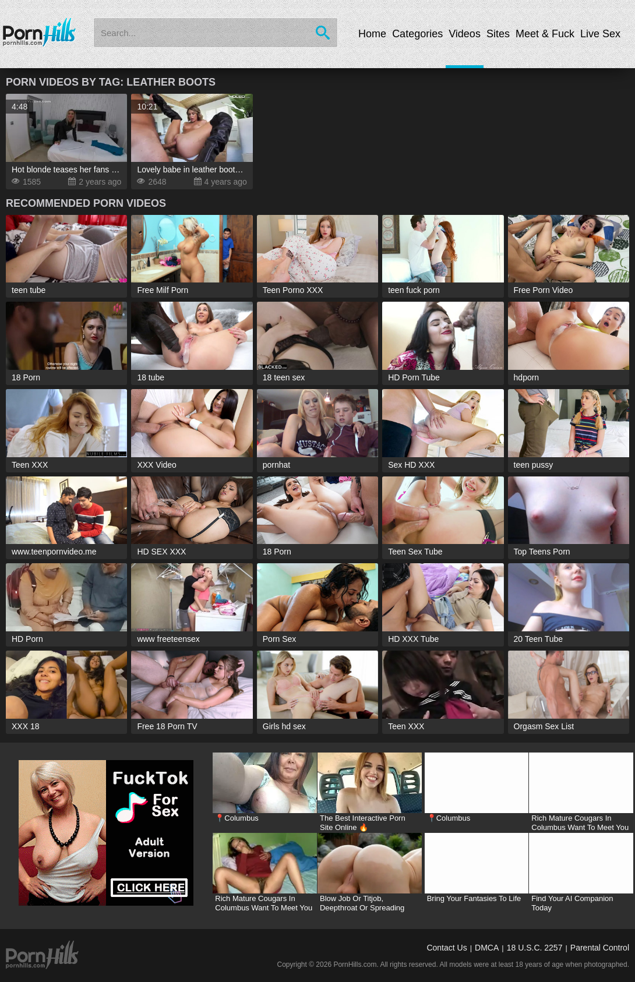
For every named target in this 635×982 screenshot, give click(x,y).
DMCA (487, 947)
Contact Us (446, 947)
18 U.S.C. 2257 (535, 947)
